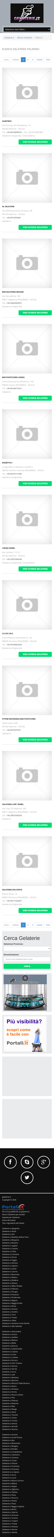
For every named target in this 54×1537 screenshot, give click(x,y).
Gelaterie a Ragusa (9, 1300)
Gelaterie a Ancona (10, 1434)
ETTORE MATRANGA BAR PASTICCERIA (19, 719)
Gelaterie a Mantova (10, 1377)
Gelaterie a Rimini (9, 1509)
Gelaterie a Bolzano (10, 1243)
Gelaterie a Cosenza (10, 1457)
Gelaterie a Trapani (10, 1521)
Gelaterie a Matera (9, 1277)
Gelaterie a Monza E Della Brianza (16, 1383)
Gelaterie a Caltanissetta (12, 1349)
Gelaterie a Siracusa (10, 1515)
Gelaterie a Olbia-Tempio (12, 1286)
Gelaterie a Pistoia (9, 1500)
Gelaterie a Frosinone (10, 1466)
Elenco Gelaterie (24, 38)
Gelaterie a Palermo (10, 1289)
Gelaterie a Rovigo (9, 1409)
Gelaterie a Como (9, 1354)
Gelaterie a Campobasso (12, 1452)
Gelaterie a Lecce (9, 1372)
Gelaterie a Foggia (9, 1260)
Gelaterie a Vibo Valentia (12, 1326)
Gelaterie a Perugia (10, 1291)
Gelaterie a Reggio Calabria (13, 1506)
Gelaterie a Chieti (9, 1251)
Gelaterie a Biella (9, 1343)
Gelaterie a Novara (9, 1283)
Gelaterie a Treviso (9, 1420)
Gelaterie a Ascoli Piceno (12, 1437)
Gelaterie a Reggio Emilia (12, 1303)
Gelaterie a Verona (9, 1529)
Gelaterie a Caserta (10, 1248)
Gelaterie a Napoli (9, 1486)
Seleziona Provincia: (13, 944)
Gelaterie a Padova (9, 1492)
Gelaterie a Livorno (9, 1271)
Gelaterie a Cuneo (9, 1460)
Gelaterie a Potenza (10, 1400)
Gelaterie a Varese (9, 1423)
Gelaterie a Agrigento (10, 1228)
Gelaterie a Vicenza (10, 1429)
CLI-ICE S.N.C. (8, 633)
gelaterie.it (6, 1197)
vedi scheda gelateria (35, 141)
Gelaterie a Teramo (10, 1518)
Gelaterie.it (9, 38)
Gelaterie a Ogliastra (10, 1489)
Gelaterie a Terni (9, 1314)
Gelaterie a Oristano (10, 1389)
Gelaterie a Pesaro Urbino (12, 1395)
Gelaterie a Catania (10, 1351)
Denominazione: (11, 954)
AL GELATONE (8, 206)
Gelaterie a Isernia (9, 1369)
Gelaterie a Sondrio (10, 1312)
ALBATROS (7, 121)
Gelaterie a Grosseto (10, 1469)
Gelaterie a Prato (9, 1503)
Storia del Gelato (9, 1220)
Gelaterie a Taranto (10, 1415)
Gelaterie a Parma (9, 1392)
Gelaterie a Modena (10, 1280)
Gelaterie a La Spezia (10, 1472)
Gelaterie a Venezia (10, 1526)
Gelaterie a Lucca (9, 1477)
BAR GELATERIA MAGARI (13, 292)
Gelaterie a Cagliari (10, 1245)
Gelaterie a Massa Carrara (13, 1480)
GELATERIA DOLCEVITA (12, 889)
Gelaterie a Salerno (10, 1512)
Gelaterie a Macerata (10, 1274)
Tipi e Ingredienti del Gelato (13, 1223)
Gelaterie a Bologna (10, 1446)
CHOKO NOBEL (8, 548)
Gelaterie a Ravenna (10, 1403)
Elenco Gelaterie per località (13, 1214)
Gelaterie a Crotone (10, 1357)
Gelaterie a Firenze (9, 1463)
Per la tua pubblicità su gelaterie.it (15, 1211)
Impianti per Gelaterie (11, 1217)
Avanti (39, 60)
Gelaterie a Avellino (10, 1337)
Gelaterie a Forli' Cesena (12, 1363)
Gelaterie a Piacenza (10, 1294)
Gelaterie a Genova (10, 1263)
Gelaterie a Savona (9, 1309)
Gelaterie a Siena (9, 1412)
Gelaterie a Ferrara (10, 1360)
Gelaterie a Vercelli (9, 1426)
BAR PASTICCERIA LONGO (13, 377)
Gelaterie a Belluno (10, 1340)
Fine (48, 60)
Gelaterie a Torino (9, 1418)
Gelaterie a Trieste (9, 1523)
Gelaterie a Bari (8, 1440)
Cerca (27, 966)
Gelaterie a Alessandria (11, 1331)
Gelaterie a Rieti (8, 1406)
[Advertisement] (25, 1076)
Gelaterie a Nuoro (9, 1386)
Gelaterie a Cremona (10, 1254)
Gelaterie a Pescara (10, 1498)
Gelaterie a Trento (9, 1317)
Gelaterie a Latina (9, 1268)
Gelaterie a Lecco (9, 1475)
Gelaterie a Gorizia (9, 1366)
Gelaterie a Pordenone (11, 1297)
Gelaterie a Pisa (8, 1397)
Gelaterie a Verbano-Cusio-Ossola (15, 1323)
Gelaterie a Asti (8, 1234)
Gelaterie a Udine (9, 1320)
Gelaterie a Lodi (8, 1374)
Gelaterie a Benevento (11, 1443)
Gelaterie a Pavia (9, 1495)
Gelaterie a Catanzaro (11, 1454)
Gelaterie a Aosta (9, 1231)
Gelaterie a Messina (10, 1380)
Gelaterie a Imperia (10, 1266)
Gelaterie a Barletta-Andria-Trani (15, 1237)
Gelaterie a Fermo (9, 1257)
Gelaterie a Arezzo (9, 1334)
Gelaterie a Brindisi (10, 1449)
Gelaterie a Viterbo (9, 1532)
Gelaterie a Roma (9, 1306)
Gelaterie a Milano (9, 1483)
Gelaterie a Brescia (10, 1346)
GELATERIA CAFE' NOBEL (13, 804)
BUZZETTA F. (7, 462)
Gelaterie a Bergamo (10, 1240)
